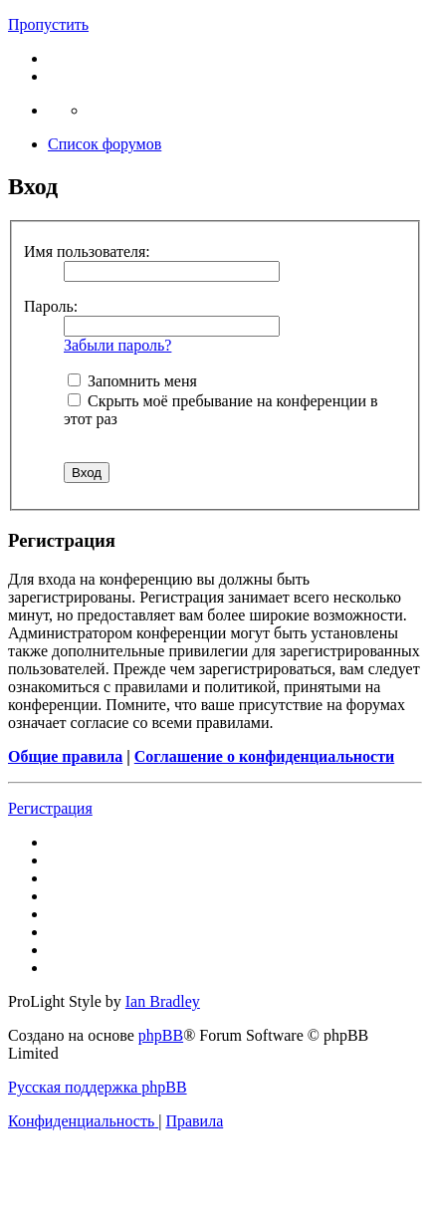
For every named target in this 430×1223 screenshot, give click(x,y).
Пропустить (48, 24)
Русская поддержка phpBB (97, 1087)
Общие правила (65, 756)
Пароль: (51, 306)
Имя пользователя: (87, 251)
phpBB (160, 1035)
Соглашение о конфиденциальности (264, 756)
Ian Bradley (162, 1001)
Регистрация (50, 808)
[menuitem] (83, 1120)
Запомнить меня (132, 380)
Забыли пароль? (117, 345)
